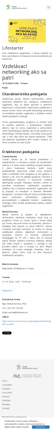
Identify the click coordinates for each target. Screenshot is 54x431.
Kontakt (6, 408)
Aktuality (6, 404)
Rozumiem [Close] (40, 427)
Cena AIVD (7, 392)
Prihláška (6, 400)
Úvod (4, 380)
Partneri (6, 396)
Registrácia (7, 290)
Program (6, 388)
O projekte (7, 384)
